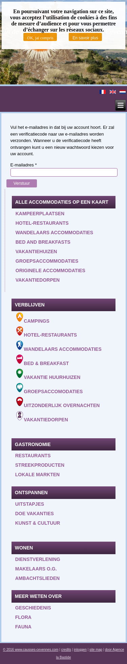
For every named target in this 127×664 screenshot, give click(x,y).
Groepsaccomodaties (49, 388)
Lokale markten (37, 474)
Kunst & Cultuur (37, 523)
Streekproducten (39, 465)
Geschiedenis (33, 607)
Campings (32, 318)
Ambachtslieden (37, 578)
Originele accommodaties (50, 270)
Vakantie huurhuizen (48, 374)
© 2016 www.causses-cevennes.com (31, 649)
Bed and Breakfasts (43, 242)
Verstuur (22, 183)
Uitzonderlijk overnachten (58, 402)
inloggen (80, 649)
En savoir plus (85, 38)
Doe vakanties (34, 513)
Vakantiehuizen (36, 251)
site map (95, 649)
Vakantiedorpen (38, 280)
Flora (23, 617)
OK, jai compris (40, 38)
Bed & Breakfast (42, 360)
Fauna (23, 626)
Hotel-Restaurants (46, 332)
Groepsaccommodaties (47, 261)
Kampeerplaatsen (40, 213)
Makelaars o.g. (36, 568)
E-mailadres (23, 164)
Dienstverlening (37, 559)
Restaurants (33, 455)
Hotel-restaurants (42, 223)
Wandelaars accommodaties (54, 232)
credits (66, 649)
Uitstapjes (29, 504)
